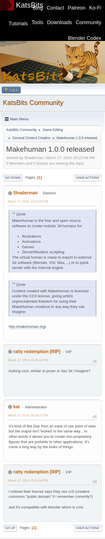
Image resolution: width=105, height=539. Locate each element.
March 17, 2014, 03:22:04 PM (28, 201)
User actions (87, 177)
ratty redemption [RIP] (36, 351)
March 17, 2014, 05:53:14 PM (28, 480)
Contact (55, 8)
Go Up (10, 528)
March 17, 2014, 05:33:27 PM (28, 415)
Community (88, 22)
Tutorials (18, 23)
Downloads (59, 22)
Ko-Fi (95, 8)
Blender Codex (84, 38)
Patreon (76, 8)
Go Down (13, 177)
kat (16, 406)
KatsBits (29, 5)
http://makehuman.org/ (27, 326)
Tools (37, 22)
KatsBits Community (33, 102)
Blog (38, 8)
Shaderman (25, 192)
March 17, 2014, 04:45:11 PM (28, 360)
